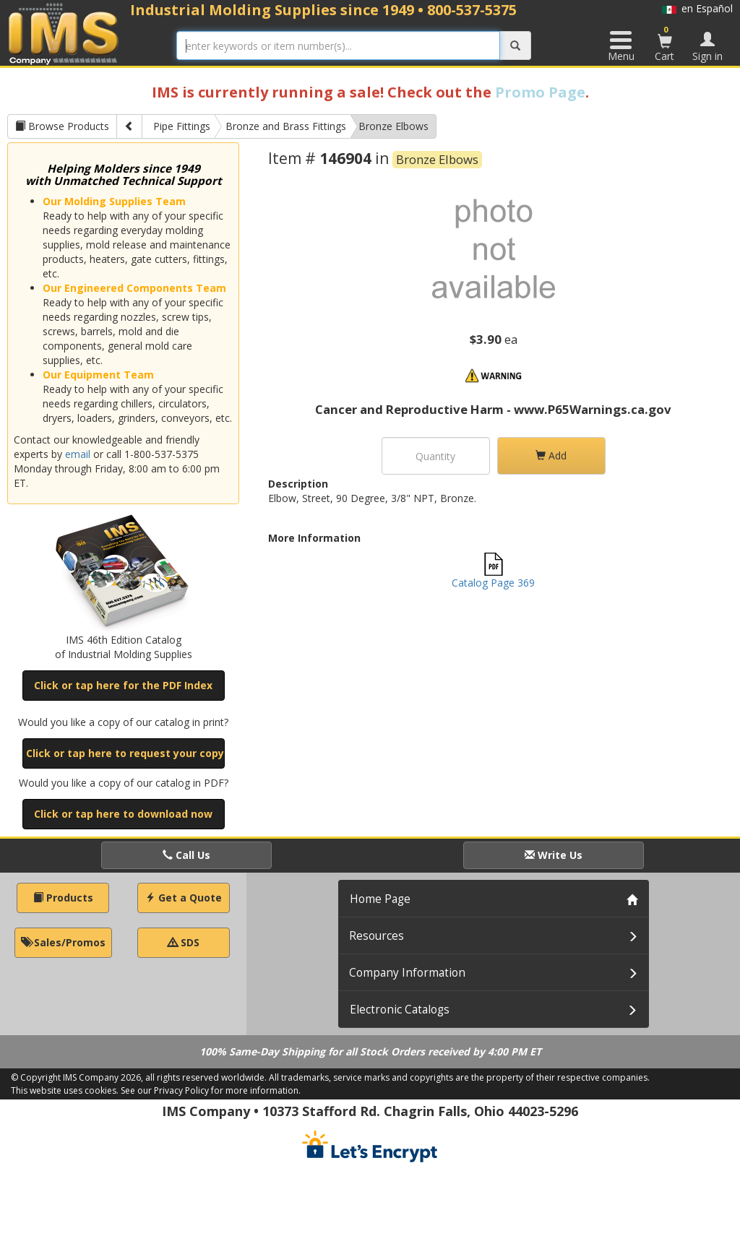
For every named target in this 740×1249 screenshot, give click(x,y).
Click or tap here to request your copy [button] (125, 753)
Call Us (186, 855)
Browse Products (62, 126)
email (77, 454)
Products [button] (63, 897)
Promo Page (540, 92)
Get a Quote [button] (183, 897)
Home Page (380, 899)
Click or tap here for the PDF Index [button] (123, 685)
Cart (665, 43)
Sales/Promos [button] (63, 942)
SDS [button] (183, 942)
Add (551, 455)
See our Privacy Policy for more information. (211, 1090)
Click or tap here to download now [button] (123, 814)
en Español (697, 8)
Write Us (553, 855)
